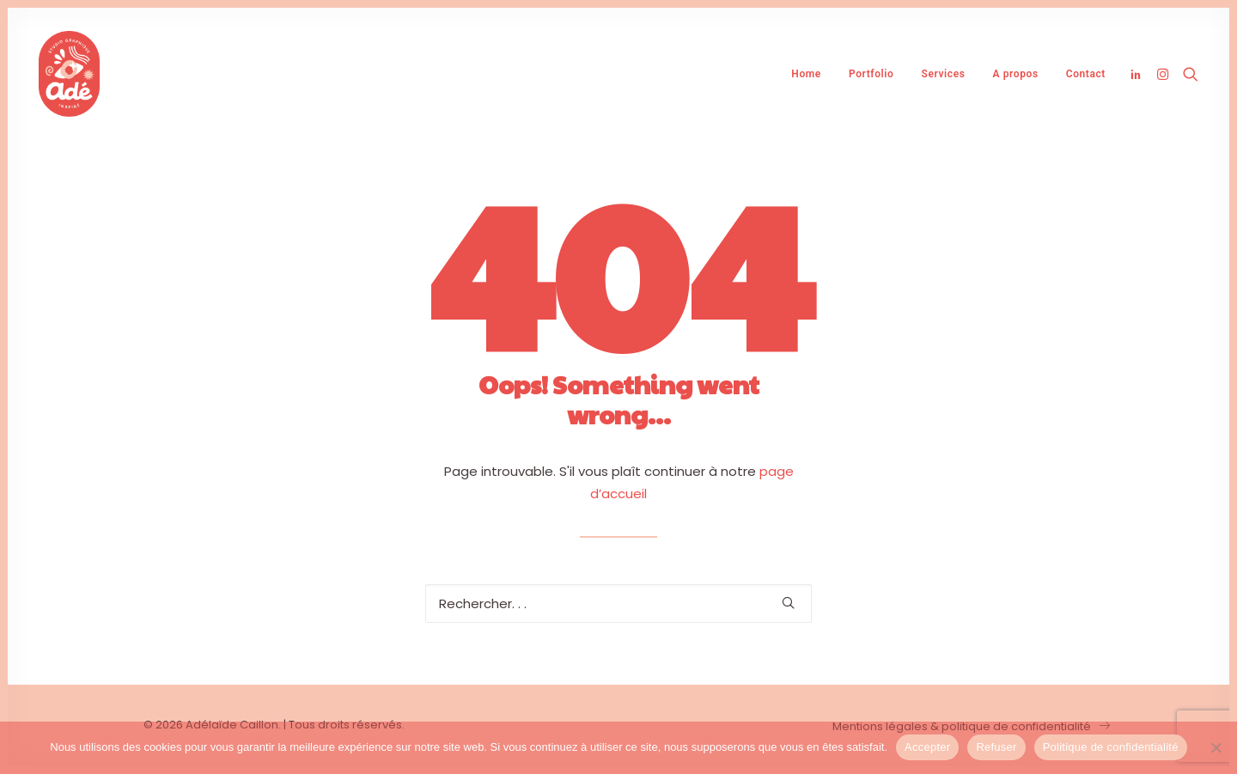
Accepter (927, 746)
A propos (1015, 74)
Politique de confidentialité (1111, 746)
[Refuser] (1215, 747)
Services (943, 74)
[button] (1138, 74)
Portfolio (871, 74)
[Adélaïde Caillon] (69, 74)
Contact (1086, 74)
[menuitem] (806, 74)
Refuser (996, 746)
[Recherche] (618, 603)
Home (806, 74)
